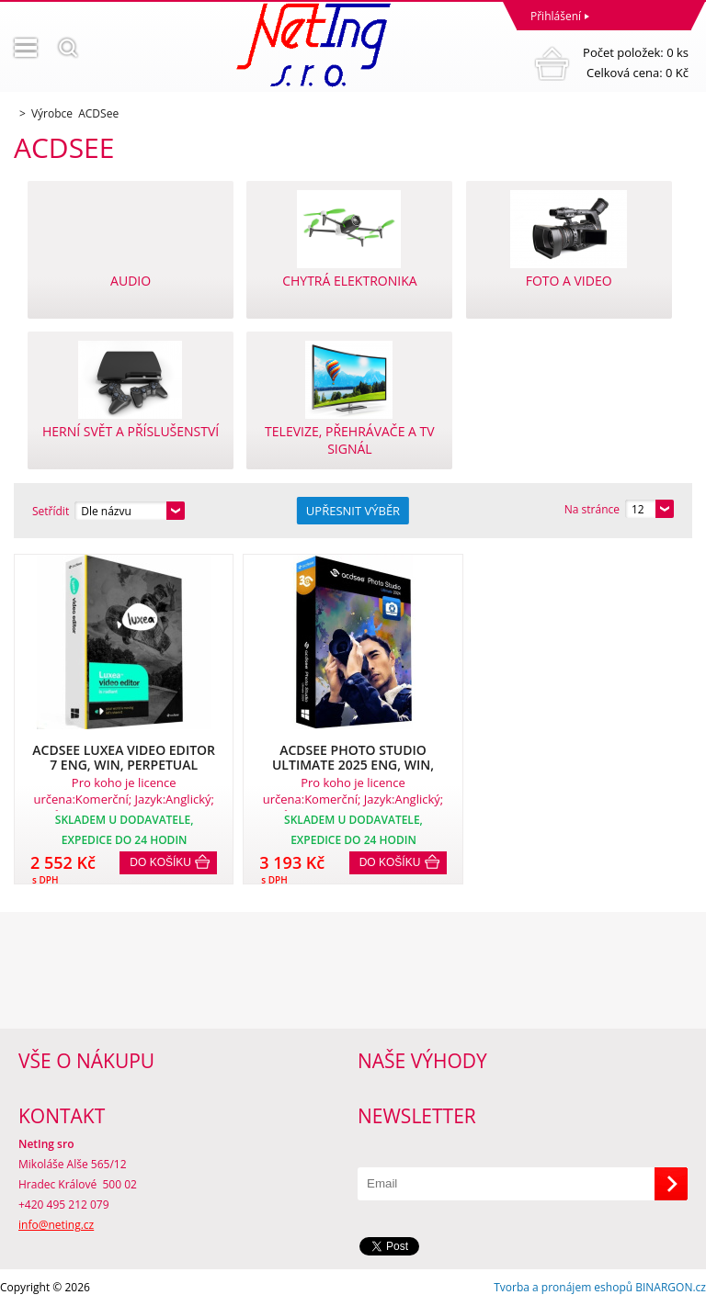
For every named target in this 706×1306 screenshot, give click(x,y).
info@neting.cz (56, 1225)
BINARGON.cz (670, 1287)
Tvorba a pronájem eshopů (563, 1287)
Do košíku (160, 862)
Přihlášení (555, 16)
